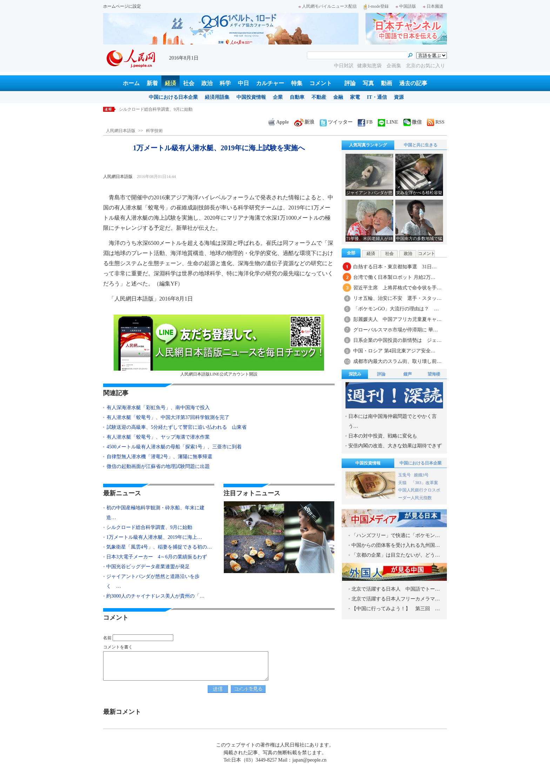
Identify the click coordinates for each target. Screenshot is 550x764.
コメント (320, 83)
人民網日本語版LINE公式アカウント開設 (219, 346)
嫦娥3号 (421, 475)
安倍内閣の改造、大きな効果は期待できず (395, 445)
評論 (350, 83)
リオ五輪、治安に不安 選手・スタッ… (397, 298)
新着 (152, 83)
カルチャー (270, 83)
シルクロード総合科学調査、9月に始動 (156, 109)
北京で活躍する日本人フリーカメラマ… (395, 598)
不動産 (318, 97)
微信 (412, 122)
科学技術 (154, 130)
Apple (278, 122)
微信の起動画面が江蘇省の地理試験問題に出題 (158, 466)
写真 (368, 83)
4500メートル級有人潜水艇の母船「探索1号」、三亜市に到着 (174, 446)
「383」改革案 (424, 482)
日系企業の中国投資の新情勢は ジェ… (397, 340)
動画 (386, 83)
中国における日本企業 (173, 97)
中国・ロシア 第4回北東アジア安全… (394, 350)
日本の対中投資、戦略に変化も (382, 436)
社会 (188, 83)
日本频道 (433, 6)
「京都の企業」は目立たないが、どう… (395, 555)
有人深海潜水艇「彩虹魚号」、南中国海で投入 (158, 407)
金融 (338, 97)
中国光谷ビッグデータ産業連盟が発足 (148, 566)
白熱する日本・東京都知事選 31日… (395, 266)
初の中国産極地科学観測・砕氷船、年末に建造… (155, 512)
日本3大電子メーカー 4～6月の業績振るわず (156, 556)
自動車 (297, 97)
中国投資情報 (251, 97)
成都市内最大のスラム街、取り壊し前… (397, 361)
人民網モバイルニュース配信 (328, 6)
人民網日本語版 (120, 130)
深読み (355, 374)
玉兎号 (404, 475)
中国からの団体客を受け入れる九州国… (395, 545)
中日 (243, 83)
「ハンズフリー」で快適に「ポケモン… (395, 535)
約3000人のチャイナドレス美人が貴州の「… (155, 596)
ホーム (131, 83)
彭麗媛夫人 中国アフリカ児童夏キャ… (397, 319)
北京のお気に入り (425, 65)
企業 (278, 97)
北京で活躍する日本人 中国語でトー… (395, 589)
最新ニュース (122, 493)
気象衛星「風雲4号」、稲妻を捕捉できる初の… (159, 547)
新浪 (304, 122)
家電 (355, 97)
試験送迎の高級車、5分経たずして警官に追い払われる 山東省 (177, 427)
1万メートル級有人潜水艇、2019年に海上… (154, 537)
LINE (388, 122)
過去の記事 (413, 83)
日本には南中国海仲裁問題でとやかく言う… (392, 421)
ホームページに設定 (122, 6)
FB (365, 122)
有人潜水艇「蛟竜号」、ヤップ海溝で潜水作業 (158, 437)
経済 (170, 83)
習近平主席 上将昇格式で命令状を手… (397, 287)
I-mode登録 (376, 6)
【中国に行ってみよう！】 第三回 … (395, 608)
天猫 (403, 482)
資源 (399, 97)
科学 (225, 83)
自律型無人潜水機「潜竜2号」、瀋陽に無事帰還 (159, 456)
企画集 (395, 65)
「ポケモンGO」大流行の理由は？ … (396, 308)
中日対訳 (344, 65)
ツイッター (336, 122)
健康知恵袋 (370, 65)
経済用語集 (217, 97)
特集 (296, 83)
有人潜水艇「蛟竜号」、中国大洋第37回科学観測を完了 (168, 417)
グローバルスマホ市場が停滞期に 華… (395, 329)
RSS (435, 122)
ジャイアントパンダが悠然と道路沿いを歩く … (153, 581)
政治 (207, 83)
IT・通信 (377, 97)
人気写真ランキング (368, 145)
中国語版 (406, 6)
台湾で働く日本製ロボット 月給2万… (394, 277)
